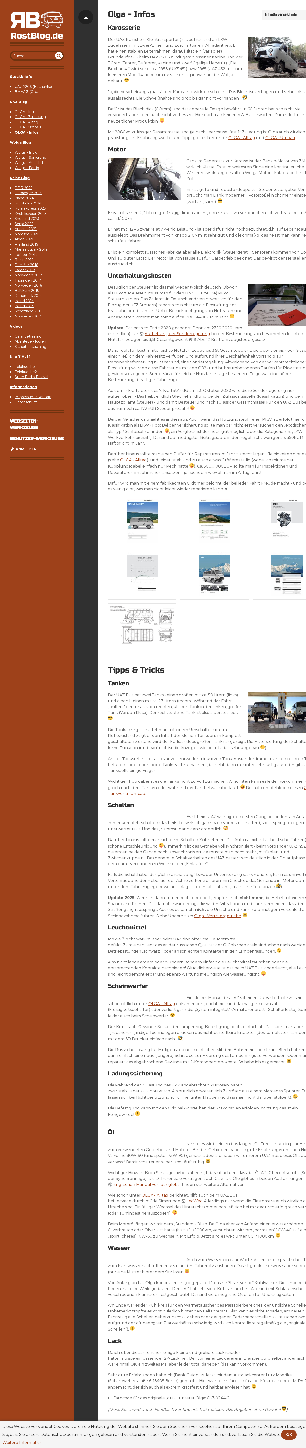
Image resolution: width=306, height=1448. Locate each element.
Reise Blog (20, 178)
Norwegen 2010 (28, 316)
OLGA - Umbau (28, 127)
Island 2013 (24, 306)
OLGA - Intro (26, 112)
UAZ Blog (18, 102)
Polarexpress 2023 (30, 208)
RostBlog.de (37, 36)
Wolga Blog (20, 142)
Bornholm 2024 (28, 203)
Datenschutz (26, 402)
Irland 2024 (24, 198)
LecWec (194, 1201)
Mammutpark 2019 (31, 249)
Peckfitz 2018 (26, 265)
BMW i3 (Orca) (27, 92)
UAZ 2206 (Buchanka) (33, 86)
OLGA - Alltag (26, 122)
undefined (59, 55)
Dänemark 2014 (28, 296)
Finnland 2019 (26, 244)
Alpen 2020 (24, 239)
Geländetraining (28, 336)
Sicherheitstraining (30, 346)
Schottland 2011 (28, 311)
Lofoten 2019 (26, 254)
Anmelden (23, 449)
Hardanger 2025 (28, 193)
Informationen (23, 387)
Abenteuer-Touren (30, 341)
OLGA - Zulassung (30, 117)
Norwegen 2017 (28, 275)
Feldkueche (25, 366)
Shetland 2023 (27, 218)
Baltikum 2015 (27, 290)
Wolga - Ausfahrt (29, 162)
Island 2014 (24, 301)
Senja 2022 (24, 224)
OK (289, 1434)
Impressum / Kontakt (33, 397)
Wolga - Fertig (27, 168)
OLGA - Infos (26, 132)
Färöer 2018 (25, 270)
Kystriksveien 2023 (31, 213)
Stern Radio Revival (31, 377)
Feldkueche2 (26, 372)
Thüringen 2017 (28, 280)
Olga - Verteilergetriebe (217, 916)
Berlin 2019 (24, 260)
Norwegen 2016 (28, 285)
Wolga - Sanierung (30, 157)
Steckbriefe (21, 76)
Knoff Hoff (20, 356)
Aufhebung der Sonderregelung (177, 333)
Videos (16, 326)
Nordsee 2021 (26, 234)
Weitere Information (22, 1442)
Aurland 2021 (26, 229)
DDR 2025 (23, 188)
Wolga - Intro (26, 152)
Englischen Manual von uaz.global (147, 1184)
